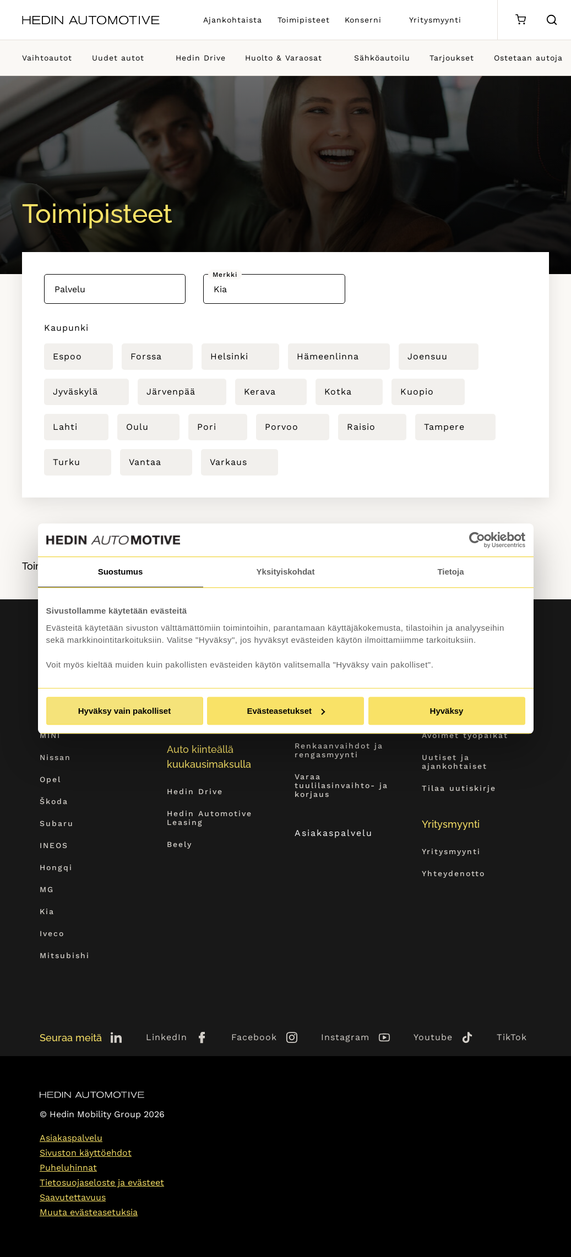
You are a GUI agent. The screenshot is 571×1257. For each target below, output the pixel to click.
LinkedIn (166, 1037)
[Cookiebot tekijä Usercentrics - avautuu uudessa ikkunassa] (477, 540)
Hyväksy (447, 710)
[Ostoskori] (521, 20)
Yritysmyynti (435, 19)
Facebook (254, 1037)
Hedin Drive (201, 57)
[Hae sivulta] (551, 20)
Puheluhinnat (68, 1167)
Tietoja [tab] (450, 571)
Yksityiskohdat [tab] (286, 571)
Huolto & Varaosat (283, 57)
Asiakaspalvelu (344, 833)
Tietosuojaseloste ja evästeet (102, 1182)
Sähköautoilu (382, 57)
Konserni (363, 19)
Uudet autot (118, 57)
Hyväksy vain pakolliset (124, 710)
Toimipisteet (304, 19)
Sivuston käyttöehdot (86, 1152)
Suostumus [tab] (120, 571)
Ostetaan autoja (528, 57)
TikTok (512, 1037)
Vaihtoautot (47, 57)
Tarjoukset (451, 57)
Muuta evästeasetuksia (89, 1212)
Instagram (345, 1037)
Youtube (433, 1037)
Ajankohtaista (232, 19)
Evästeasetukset (286, 710)
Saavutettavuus (73, 1197)
